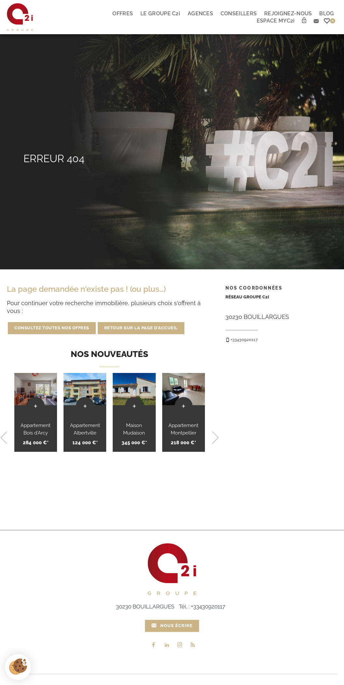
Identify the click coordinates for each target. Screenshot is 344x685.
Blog (326, 13)
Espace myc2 (276, 21)
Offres (122, 13)
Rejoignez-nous (288, 13)
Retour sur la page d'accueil (141, 327)
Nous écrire (172, 625)
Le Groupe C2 (160, 13)
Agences (200, 13)
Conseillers (239, 13)
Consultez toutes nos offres (51, 327)
